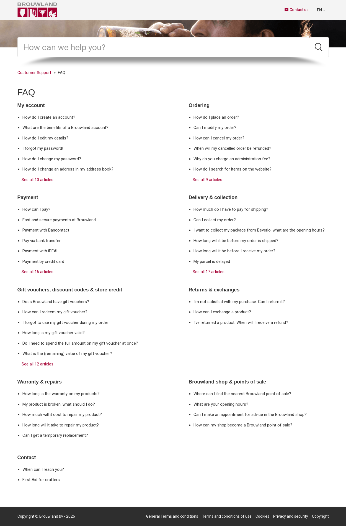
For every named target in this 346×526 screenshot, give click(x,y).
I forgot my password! (42, 148)
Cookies (262, 516)
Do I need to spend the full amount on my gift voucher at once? (80, 343)
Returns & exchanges (214, 290)
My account (31, 105)
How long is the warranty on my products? (61, 393)
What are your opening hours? (220, 404)
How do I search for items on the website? (232, 169)
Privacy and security (290, 516)
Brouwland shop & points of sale (227, 382)
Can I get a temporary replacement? (55, 435)
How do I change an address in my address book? (67, 169)
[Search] (163, 47)
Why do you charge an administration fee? (231, 158)
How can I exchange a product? (222, 311)
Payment (27, 197)
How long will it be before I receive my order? (234, 250)
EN (321, 10)
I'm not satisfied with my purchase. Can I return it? (239, 301)
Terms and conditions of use (227, 516)
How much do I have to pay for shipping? (230, 209)
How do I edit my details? (45, 138)
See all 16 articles (37, 271)
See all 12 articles (37, 364)
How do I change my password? (51, 158)
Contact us (296, 9)
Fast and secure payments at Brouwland (59, 219)
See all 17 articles (208, 271)
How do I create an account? (48, 117)
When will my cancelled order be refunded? (232, 148)
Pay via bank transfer (41, 240)
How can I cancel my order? (218, 138)
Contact (26, 457)
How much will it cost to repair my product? (62, 414)
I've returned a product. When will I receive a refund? (240, 322)
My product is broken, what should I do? (58, 404)
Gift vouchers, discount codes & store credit (69, 290)
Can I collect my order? (214, 219)
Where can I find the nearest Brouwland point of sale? (242, 393)
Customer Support (34, 72)
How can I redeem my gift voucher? (54, 311)
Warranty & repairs (39, 382)
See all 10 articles (37, 179)
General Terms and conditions (172, 516)
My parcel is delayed (211, 261)
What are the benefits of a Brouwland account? (65, 127)
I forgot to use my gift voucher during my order (65, 322)
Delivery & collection (213, 197)
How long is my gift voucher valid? (53, 332)
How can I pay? (36, 209)
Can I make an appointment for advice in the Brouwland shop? (250, 414)
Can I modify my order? (214, 127)
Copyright (320, 516)
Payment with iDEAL (40, 250)
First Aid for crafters (41, 479)
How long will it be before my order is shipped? (235, 240)
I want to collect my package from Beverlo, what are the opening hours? (259, 230)
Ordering (199, 105)
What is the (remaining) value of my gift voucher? (67, 353)
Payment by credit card (43, 261)
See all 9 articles (207, 179)
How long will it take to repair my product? (60, 425)
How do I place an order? (216, 117)
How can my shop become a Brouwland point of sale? (242, 425)
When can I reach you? (43, 469)
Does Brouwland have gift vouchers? (55, 301)
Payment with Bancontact (45, 230)
